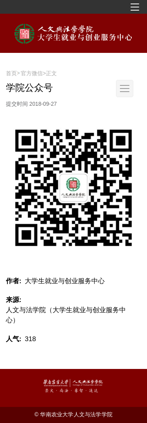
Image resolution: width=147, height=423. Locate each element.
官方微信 (32, 73)
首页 (11, 73)
